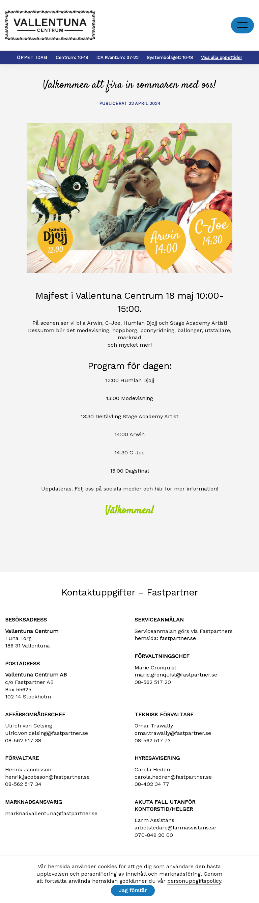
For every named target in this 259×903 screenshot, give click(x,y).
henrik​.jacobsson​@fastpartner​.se (47, 777)
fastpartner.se (178, 638)
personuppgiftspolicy (194, 881)
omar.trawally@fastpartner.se (173, 733)
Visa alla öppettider (221, 57)
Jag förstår (133, 890)
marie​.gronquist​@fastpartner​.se (176, 674)
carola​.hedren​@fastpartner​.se (173, 777)
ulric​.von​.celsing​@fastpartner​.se (46, 733)
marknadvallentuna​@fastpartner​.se (51, 813)
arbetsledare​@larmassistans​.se (175, 827)
